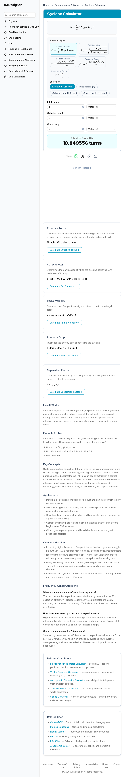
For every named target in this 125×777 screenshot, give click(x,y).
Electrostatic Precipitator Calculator (68, 663)
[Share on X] (83, 156)
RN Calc (54, 736)
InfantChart (55, 741)
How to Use (105, 766)
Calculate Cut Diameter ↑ (63, 286)
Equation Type (57, 40)
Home (46, 5)
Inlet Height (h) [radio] (87, 86)
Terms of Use (62, 766)
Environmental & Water (67, 5)
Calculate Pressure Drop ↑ (64, 355)
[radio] (63, 49)
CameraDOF (56, 722)
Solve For (55, 82)
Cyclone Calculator (95, 5)
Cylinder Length (57, 113)
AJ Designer (13, 5)
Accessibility (91, 764)
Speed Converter (59, 696)
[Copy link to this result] (89, 156)
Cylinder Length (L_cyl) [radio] (64, 93)
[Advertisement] (82, 193)
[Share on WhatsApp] (76, 156)
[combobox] (101, 106)
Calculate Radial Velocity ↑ (64, 322)
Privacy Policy (77, 766)
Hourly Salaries (58, 731)
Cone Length (55, 124)
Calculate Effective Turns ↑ (64, 250)
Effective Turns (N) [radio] (62, 86)
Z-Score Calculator (59, 746)
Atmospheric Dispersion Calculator (67, 680)
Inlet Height (55, 102)
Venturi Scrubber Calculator (64, 672)
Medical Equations (59, 727)
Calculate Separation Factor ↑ (66, 392)
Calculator (48, 764)
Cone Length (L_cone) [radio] (95, 93)
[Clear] (82, 106)
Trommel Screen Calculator (64, 688)
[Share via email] (96, 156)
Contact (117, 764)
